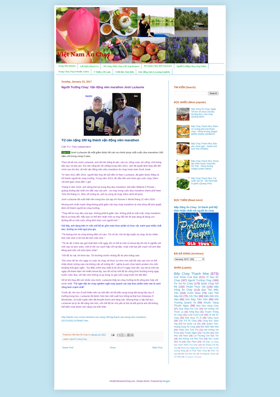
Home (113, 347)
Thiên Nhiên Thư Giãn (188, 345)
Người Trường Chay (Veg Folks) (191, 66)
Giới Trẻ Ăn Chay (188, 320)
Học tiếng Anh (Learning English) (154, 72)
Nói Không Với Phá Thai (191, 338)
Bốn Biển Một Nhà (210, 327)
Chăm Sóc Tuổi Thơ (189, 330)
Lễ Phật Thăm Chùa (198, 351)
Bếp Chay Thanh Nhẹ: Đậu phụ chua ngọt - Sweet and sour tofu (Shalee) (204, 146)
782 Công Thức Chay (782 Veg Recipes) (121, 66)
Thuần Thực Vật (196, 286)
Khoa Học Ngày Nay (190, 348)
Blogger (166, 381)
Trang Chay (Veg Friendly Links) (73, 71)
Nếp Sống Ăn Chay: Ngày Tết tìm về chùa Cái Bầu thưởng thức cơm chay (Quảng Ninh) (203, 113)
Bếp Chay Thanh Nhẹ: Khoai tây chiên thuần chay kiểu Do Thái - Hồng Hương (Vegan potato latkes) (205, 165)
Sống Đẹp (194, 312)
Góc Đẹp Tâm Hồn (196, 299)
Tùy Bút (206, 333)
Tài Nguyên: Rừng (192, 357)
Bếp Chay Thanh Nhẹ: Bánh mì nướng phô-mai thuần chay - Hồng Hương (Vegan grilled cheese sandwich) (204, 130)
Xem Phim (191, 342)
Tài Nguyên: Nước (208, 354)
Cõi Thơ (193, 296)
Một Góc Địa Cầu (188, 354)
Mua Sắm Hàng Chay (207, 306)
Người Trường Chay (78, 339)
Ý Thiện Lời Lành (102, 72)
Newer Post (67, 347)
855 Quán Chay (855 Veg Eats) (158, 66)
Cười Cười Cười (195, 315)
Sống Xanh (213, 318)
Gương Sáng (179, 351)
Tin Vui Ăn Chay (183, 283)
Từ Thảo (177, 357)
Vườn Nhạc (194, 293)
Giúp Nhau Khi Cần (188, 309)
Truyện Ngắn (190, 333)
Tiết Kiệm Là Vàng (210, 342)
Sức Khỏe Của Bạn (186, 277)
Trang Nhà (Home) (67, 66)
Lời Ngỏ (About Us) (89, 66)
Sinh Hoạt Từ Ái (193, 318)
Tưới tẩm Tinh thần (124, 72)
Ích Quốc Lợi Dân (192, 324)
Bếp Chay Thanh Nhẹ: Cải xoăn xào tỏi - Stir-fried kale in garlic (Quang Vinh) (204, 181)
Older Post (157, 347)
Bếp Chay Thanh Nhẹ (191, 273)
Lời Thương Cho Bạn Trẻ (206, 335)
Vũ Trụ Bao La (209, 348)
